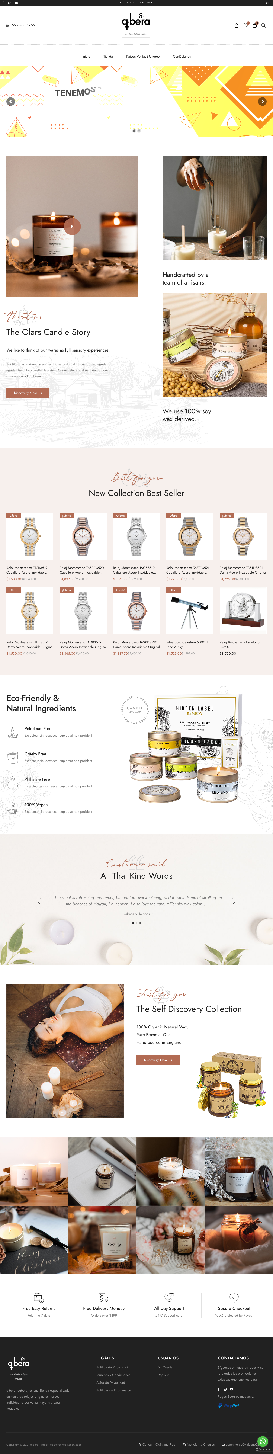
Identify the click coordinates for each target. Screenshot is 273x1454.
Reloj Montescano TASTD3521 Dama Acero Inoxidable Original (243, 570)
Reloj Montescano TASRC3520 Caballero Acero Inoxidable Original (82, 572)
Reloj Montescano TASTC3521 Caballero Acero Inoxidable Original (187, 572)
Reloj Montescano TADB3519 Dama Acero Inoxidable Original (83, 644)
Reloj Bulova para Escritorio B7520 (240, 644)
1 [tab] (133, 923)
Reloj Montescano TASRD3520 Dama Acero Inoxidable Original (136, 644)
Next (234, 901)
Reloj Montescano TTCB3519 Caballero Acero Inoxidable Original (26, 572)
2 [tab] (136, 923)
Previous (39, 901)
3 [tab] (140, 923)
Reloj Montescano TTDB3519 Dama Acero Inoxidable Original (29, 644)
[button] (72, 226)
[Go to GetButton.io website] (263, 1449)
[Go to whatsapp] (262, 1441)
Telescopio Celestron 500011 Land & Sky (187, 644)
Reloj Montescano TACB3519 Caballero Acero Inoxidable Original (134, 572)
